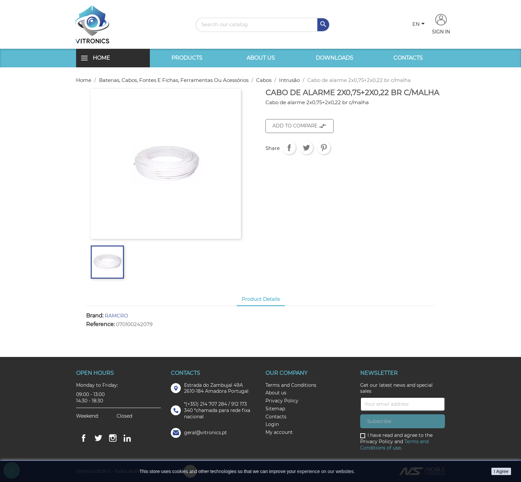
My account (279, 432)
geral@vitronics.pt (205, 433)
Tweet (306, 147)
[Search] (262, 24)
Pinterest (323, 147)
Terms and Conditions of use (394, 445)
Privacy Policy (281, 401)
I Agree (501, 471)
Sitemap (275, 409)
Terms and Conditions (290, 385)
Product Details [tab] (261, 299)
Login (272, 424)
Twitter (98, 438)
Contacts (408, 58)
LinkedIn (127, 438)
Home (101, 58)
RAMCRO (116, 315)
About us (261, 58)
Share (289, 147)
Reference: (100, 324)
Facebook (83, 438)
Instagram (112, 438)
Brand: (94, 316)
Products (186, 58)
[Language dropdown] (419, 25)
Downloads (334, 58)
